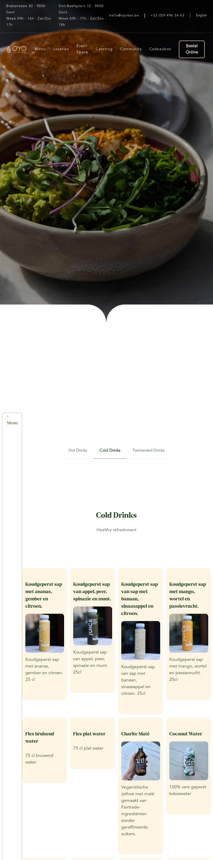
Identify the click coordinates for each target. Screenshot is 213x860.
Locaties (61, 49)
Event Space (82, 49)
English (201, 15)
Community (131, 49)
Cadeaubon (160, 49)
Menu (40, 49)
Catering (104, 49)
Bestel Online (192, 49)
